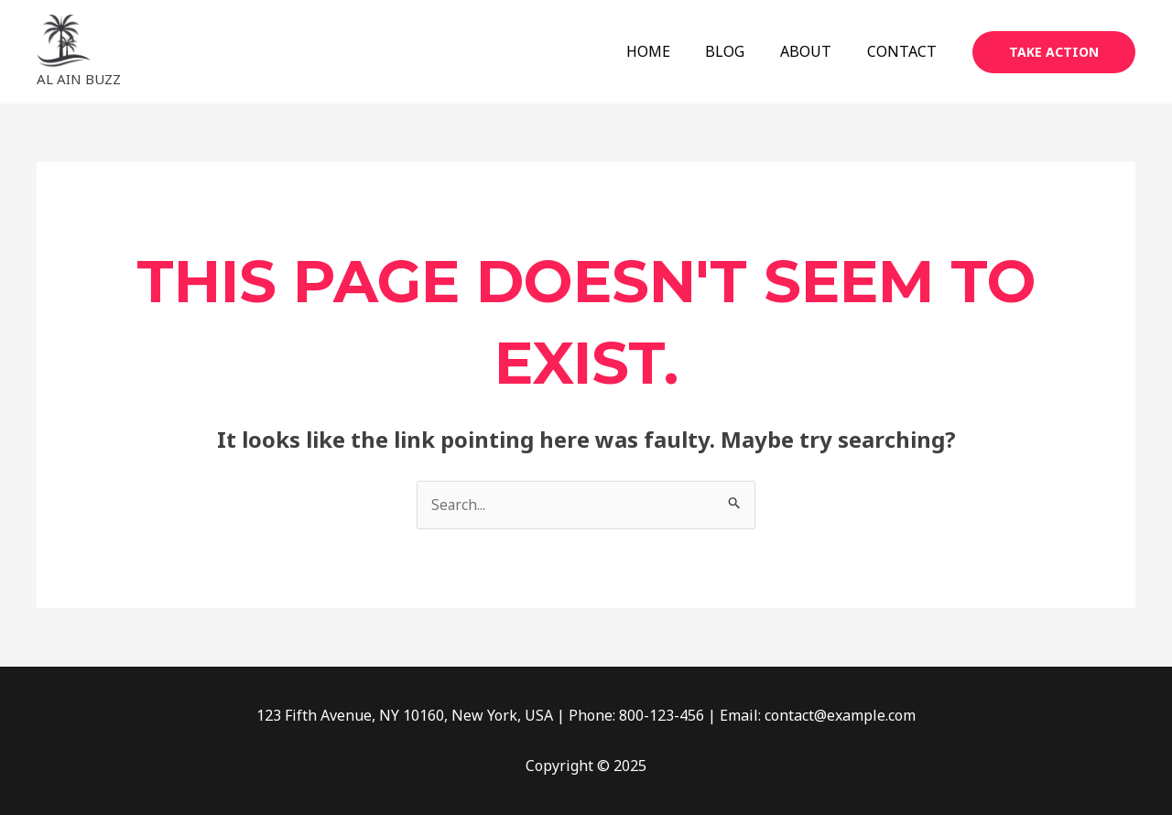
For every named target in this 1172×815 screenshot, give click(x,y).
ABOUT (815, 51)
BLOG (740, 51)
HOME (669, 51)
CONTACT (904, 51)
